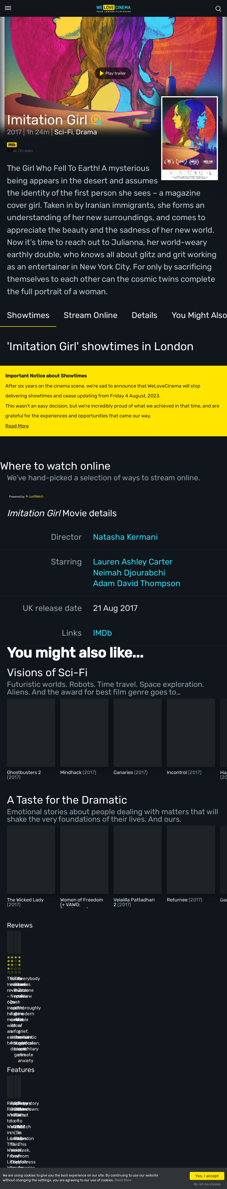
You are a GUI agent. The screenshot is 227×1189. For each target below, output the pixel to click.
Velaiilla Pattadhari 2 (134, 902)
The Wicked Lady (25, 900)
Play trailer (111, 73)
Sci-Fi (63, 132)
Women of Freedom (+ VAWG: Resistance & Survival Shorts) (81, 907)
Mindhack (71, 772)
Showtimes (28, 315)
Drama (86, 132)
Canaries (124, 772)
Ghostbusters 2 (24, 772)
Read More (123, 1180)
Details (144, 315)
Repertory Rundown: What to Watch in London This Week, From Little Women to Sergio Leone (28, 1059)
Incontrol (177, 772)
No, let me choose (207, 1184)
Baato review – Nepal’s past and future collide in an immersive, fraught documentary (77, 978)
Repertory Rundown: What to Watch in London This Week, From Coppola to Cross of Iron (78, 1059)
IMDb (102, 633)
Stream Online (90, 315)
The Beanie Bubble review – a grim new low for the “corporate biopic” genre (128, 978)
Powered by (26, 496)
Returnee (178, 900)
